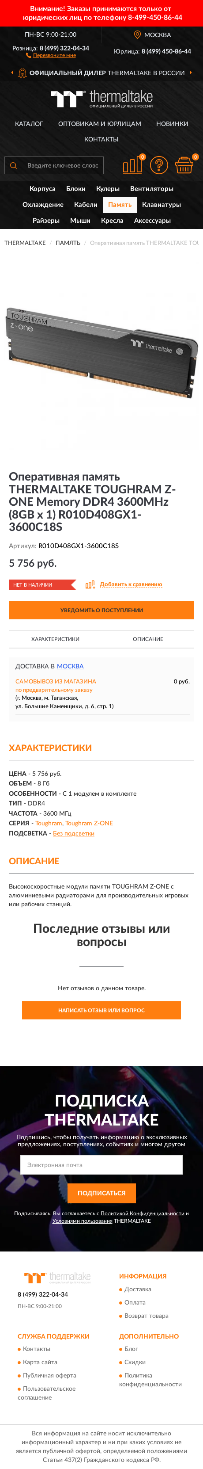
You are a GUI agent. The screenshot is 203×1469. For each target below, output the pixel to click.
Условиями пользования (83, 1221)
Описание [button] (148, 639)
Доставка (137, 1289)
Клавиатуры (161, 205)
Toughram (48, 823)
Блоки (76, 189)
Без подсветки (73, 834)
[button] (51, 54)
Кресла (112, 220)
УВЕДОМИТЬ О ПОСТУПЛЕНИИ (101, 610)
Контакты (101, 140)
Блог (131, 1349)
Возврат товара (146, 1316)
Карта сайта (40, 1362)
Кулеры (108, 189)
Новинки (172, 124)
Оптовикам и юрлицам (99, 124)
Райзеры (46, 220)
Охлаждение (43, 205)
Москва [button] (70, 667)
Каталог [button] (29, 124)
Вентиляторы (151, 189)
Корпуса (43, 189)
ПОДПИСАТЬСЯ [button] (102, 1193)
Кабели (86, 205)
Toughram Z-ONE (89, 823)
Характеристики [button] (55, 639)
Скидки (135, 1362)
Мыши (80, 220)
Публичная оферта (49, 1376)
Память (120, 205)
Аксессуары (152, 220)
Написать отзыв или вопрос (101, 1010)
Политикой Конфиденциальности (142, 1213)
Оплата (135, 1303)
